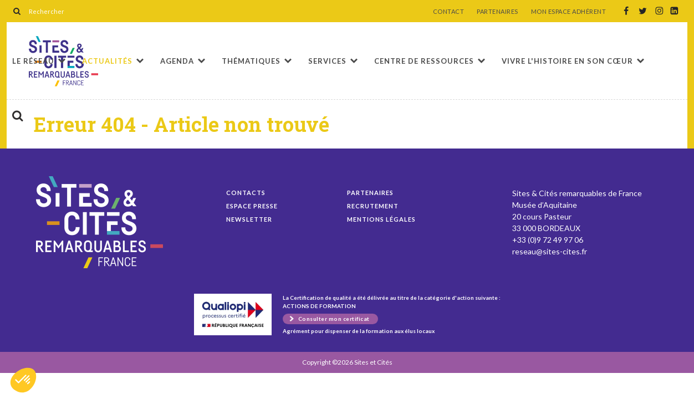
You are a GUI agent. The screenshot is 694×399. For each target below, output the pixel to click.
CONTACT (449, 11)
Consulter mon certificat (334, 318)
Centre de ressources (424, 61)
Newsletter (249, 219)
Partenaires (370, 192)
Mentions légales (381, 219)
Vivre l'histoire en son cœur (567, 61)
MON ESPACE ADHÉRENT (568, 11)
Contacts (246, 192)
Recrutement (373, 205)
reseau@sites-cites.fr (549, 251)
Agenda (177, 61)
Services (327, 61)
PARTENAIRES (497, 11)
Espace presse (252, 205)
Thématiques (251, 61)
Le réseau (33, 61)
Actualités (107, 61)
